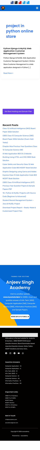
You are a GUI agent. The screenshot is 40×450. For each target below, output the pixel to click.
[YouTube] (19, 353)
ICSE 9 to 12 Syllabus (11, 405)
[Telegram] (14, 353)
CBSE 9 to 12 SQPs (10, 398)
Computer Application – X (13, 368)
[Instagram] (10, 353)
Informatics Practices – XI (13, 381)
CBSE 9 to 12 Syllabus (11, 396)
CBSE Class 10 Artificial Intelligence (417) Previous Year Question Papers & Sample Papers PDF (19, 185)
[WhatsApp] (23, 353)
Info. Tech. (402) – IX (11, 371)
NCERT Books (9, 400)
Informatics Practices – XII (13, 383)
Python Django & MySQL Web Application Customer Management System (17, 51)
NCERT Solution (9, 402)
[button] (37, 8)
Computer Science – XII (12, 378)
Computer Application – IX (13, 366)
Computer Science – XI (12, 376)
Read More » (8, 73)
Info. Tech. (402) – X (11, 373)
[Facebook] (6, 353)
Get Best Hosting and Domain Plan (18, 111)
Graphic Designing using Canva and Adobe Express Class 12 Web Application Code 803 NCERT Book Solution (20, 175)
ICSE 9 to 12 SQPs (10, 407)
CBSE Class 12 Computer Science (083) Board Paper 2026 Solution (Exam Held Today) (18, 139)
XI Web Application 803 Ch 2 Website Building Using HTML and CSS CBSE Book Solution (19, 157)
